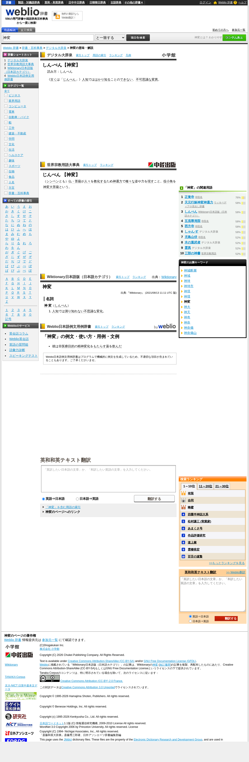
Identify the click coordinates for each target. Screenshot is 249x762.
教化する (100, 181)
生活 (11, 149)
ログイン (205, 2)
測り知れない (74, 311)
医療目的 (68, 346)
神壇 (187, 296)
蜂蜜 (191, 507)
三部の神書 (192, 253)
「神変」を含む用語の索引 (63, 507)
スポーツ (14, 166)
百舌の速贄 (195, 556)
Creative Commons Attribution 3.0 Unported (88, 687)
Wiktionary (168, 277)
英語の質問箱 (18, 344)
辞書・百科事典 (32, 48)
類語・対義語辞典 (29, 2)
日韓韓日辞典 (97, 2)
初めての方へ (220, 29)
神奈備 (188, 327)
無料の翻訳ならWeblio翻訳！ (70, 15)
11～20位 (205, 486)
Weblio (44, 664)
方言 (11, 187)
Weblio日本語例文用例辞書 (69, 327)
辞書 (8, 2)
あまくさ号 (195, 528)
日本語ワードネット (52, 723)
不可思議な (144, 79)
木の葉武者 (192, 242)
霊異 (188, 248)
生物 (11, 171)
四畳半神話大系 (198, 514)
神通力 (117, 181)
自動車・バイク (19, 117)
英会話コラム (18, 333)
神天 (187, 312)
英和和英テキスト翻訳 (65, 459)
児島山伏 (191, 237)
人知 (85, 79)
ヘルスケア (16, 155)
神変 (155, 664)
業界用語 (14, 100)
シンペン (52, 181)
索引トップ (82, 55)
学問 (11, 138)
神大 (187, 307)
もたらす (99, 346)
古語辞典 (115, 2)
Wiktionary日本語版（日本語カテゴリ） (79, 277)
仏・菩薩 (74, 181)
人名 (11, 182)
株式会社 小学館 (49, 648)
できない (126, 79)
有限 (191, 493)
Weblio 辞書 (225, 2)
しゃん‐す (191, 231)
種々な (130, 181)
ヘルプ (242, 2)
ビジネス (14, 95)
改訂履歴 (165, 664)
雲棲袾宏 (194, 549)
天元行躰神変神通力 (199, 202)
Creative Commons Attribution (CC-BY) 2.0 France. (91, 681)
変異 (155, 79)
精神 (81, 346)
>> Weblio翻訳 (235, 572)
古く (53, 79)
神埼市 (188, 286)
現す (151, 181)
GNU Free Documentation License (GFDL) (170, 661)
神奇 (187, 317)
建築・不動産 (17, 133)
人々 (87, 181)
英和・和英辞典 (54, 2)
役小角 (168, 181)
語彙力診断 (17, 350)
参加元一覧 (238, 29)
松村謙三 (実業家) (199, 521)
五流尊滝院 (192, 221)
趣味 (11, 160)
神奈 (187, 322)
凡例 (128, 55)
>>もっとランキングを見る (227, 563)
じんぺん (69, 79)
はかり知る (102, 79)
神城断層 (190, 270)
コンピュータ (17, 106)
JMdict (68, 739)
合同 (191, 500)
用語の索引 (99, 55)
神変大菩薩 (51, 187)
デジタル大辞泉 (56, 48)
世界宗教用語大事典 (63, 165)
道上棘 (192, 542)
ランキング (116, 55)
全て (7, 91)
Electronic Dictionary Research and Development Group (168, 739)
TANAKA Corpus (15, 677)
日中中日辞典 (76, 2)
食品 (11, 177)
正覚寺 (189, 197)
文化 (11, 144)
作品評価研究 (196, 535)
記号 (8, 319)
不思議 (88, 311)
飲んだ (117, 346)
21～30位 (222, 486)
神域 (187, 275)
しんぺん (61, 305)
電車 (11, 111)
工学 (11, 128)
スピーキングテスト (23, 355)
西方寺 (189, 226)
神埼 (187, 281)
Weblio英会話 (19, 339)
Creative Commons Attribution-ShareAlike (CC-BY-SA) (101, 661)
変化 (99, 311)
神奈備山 (190, 333)
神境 (187, 291)
